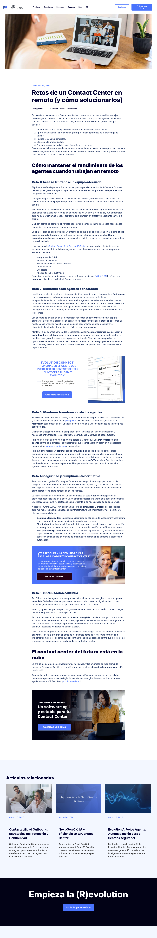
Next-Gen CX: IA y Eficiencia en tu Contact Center (76, 834)
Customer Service (57, 108)
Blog (80, 7)
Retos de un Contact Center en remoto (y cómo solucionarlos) (77, 96)
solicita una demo (71, 681)
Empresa (71, 7)
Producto (36, 7)
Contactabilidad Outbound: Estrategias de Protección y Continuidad (28, 834)
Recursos (60, 7)
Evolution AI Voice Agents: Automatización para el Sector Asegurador (127, 834)
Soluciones (48, 7)
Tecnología (72, 108)
